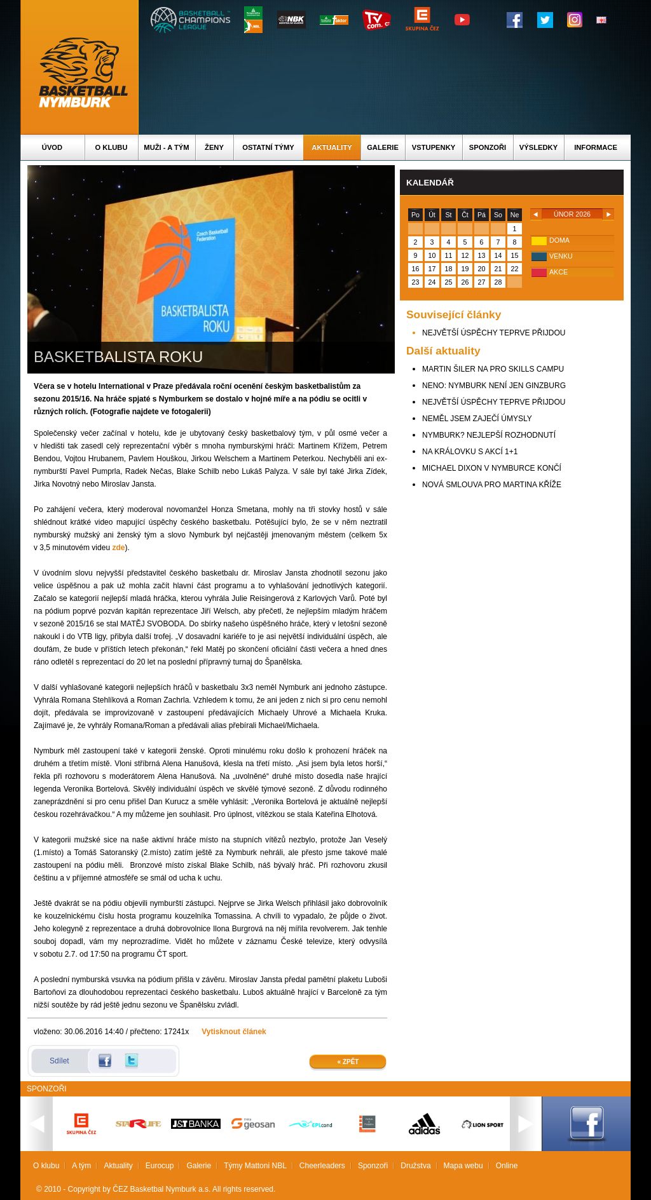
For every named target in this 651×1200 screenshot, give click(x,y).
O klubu (111, 147)
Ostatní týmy (268, 147)
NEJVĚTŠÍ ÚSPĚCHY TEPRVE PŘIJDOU (493, 332)
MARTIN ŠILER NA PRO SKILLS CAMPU (493, 369)
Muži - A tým (166, 147)
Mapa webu (463, 1165)
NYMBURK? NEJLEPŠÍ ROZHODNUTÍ (489, 435)
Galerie (383, 147)
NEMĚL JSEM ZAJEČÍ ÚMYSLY (477, 418)
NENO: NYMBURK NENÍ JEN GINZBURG (494, 385)
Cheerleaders (322, 1165)
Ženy (214, 147)
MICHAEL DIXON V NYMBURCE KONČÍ (491, 468)
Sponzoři (487, 147)
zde (118, 547)
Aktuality (332, 147)
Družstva (415, 1165)
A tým (81, 1165)
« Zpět (348, 1061)
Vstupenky (433, 147)
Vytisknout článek (234, 1031)
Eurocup (160, 1165)
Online (507, 1165)
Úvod (52, 147)
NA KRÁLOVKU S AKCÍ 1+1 (469, 451)
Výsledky (538, 147)
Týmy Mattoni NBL (255, 1165)
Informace (595, 147)
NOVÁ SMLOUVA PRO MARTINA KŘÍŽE (491, 484)
